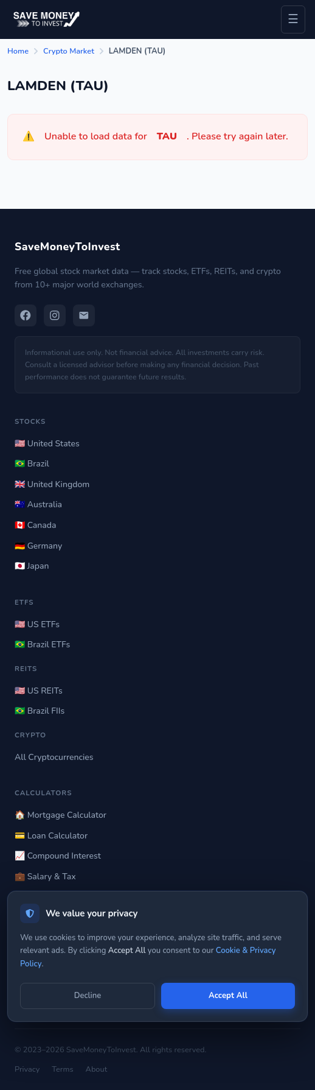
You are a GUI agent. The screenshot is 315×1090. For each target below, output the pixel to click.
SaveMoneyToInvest (67, 246)
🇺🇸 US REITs (39, 691)
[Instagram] (55, 315)
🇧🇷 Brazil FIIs (39, 711)
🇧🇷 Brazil (32, 463)
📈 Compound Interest (58, 856)
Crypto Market (68, 51)
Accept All (228, 995)
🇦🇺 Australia (38, 504)
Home (18, 51)
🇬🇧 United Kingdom (52, 484)
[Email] (84, 315)
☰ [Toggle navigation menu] (293, 19)
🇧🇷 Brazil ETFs (42, 644)
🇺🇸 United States (47, 443)
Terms (62, 1069)
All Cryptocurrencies (54, 757)
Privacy (27, 1069)
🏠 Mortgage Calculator (60, 815)
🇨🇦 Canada (35, 525)
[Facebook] (25, 315)
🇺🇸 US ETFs (37, 624)
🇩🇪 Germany (38, 546)
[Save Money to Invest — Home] (45, 19)
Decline (87, 995)
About (97, 1069)
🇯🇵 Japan (32, 566)
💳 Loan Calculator (51, 836)
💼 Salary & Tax (45, 876)
